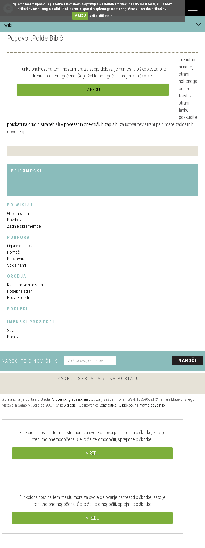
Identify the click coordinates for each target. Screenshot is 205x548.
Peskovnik (16, 258)
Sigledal (70, 405)
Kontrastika (108, 405)
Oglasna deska (20, 245)
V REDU (80, 16)
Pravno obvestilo (152, 405)
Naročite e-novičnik (30, 361)
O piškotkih (127, 405)
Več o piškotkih (100, 16)
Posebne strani (20, 291)
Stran (11, 330)
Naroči (187, 360)
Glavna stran (18, 213)
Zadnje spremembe (24, 226)
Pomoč (13, 252)
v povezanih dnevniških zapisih (89, 124)
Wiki (102, 25)
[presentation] (161, 361)
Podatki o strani (20, 297)
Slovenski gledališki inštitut (73, 399)
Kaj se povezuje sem (25, 284)
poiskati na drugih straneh (31, 124)
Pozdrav (14, 219)
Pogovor (14, 336)
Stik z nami (16, 265)
